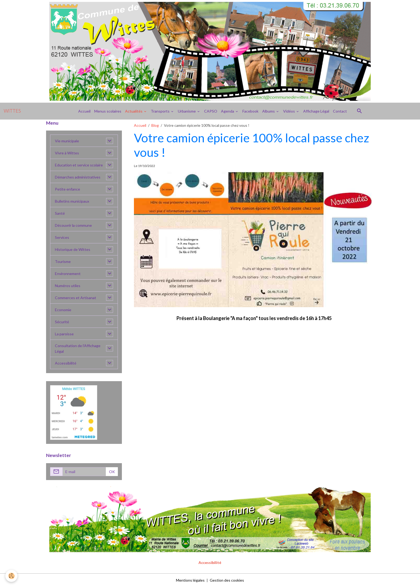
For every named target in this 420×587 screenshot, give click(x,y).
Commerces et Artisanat (75, 297)
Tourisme (63, 261)
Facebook (250, 111)
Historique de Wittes (72, 249)
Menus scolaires (107, 111)
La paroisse (64, 334)
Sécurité (62, 321)
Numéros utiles (67, 285)
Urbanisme (187, 111)
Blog (155, 125)
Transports (160, 111)
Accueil (84, 111)
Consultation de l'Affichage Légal (77, 348)
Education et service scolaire (79, 165)
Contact (340, 111)
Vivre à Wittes (67, 153)
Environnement (68, 273)
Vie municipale (67, 141)
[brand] (12, 110)
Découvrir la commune (73, 225)
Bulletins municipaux (72, 201)
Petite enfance (67, 189)
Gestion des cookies (227, 580)
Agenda (228, 111)
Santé (60, 213)
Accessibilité (65, 363)
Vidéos (289, 111)
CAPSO (210, 111)
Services (62, 237)
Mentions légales (190, 580)
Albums (269, 111)
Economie (63, 309)
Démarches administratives (77, 177)
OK (112, 471)
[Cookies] (11, 576)
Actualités (134, 111)
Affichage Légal (316, 111)
